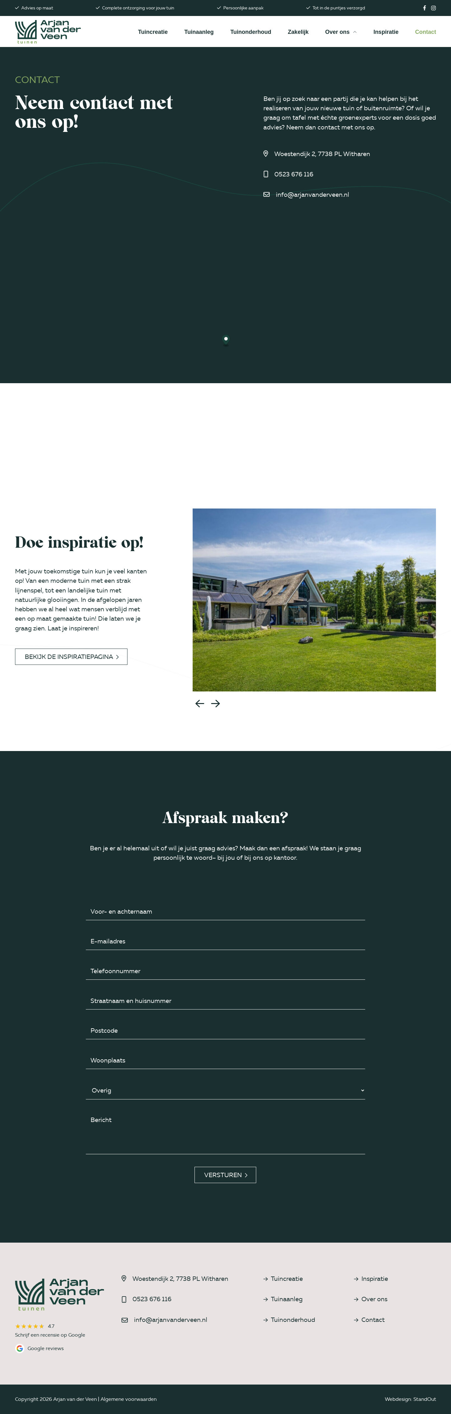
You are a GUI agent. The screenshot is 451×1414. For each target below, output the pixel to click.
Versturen (225, 1175)
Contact (369, 1319)
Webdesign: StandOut (410, 1399)
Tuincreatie (283, 1278)
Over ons (370, 1299)
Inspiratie (371, 1278)
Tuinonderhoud (289, 1319)
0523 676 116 (293, 174)
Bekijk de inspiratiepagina (72, 656)
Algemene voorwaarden (129, 1399)
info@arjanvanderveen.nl (312, 194)
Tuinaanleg (283, 1299)
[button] (200, 703)
